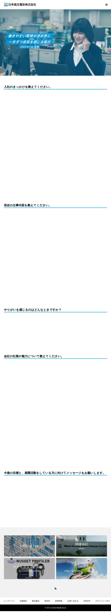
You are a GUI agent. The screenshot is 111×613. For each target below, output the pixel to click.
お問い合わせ (72, 601)
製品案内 (35, 601)
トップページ (9, 601)
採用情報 (58, 601)
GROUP (87, 601)
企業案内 (23, 601)
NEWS (47, 601)
